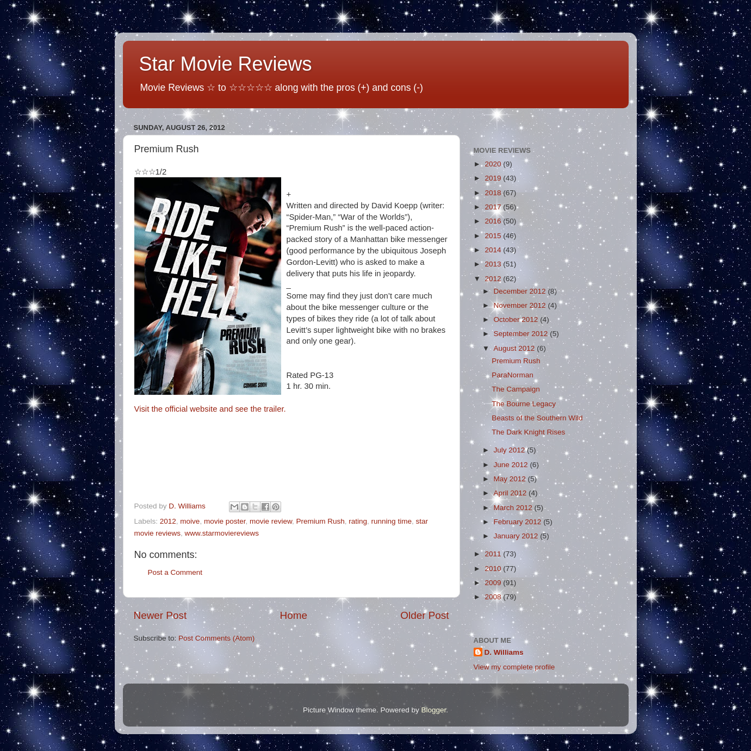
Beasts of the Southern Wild (537, 418)
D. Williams (504, 652)
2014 (494, 250)
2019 (494, 178)
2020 (494, 164)
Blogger (433, 710)
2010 (494, 568)
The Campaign (516, 389)
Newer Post (160, 615)
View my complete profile (514, 667)
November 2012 (521, 305)
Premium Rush (320, 521)
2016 (494, 221)
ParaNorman (512, 375)
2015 (494, 236)
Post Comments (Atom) (216, 638)
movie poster (225, 521)
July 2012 (510, 450)
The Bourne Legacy (524, 404)
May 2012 (511, 479)
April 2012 (511, 493)
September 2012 (522, 334)
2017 (494, 207)
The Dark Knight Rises (528, 432)
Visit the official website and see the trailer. (210, 409)
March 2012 (514, 508)
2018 (494, 193)
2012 (168, 521)
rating (358, 521)
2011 (494, 554)
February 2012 (519, 522)
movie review (271, 521)
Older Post (424, 615)
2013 (494, 264)
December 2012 (521, 291)
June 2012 (512, 465)
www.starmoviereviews (222, 533)
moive (190, 521)
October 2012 (517, 319)
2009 (494, 583)
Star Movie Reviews (225, 64)
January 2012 (517, 536)
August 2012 (515, 348)
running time (391, 521)
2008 (494, 597)
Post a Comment (175, 572)
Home (293, 615)
